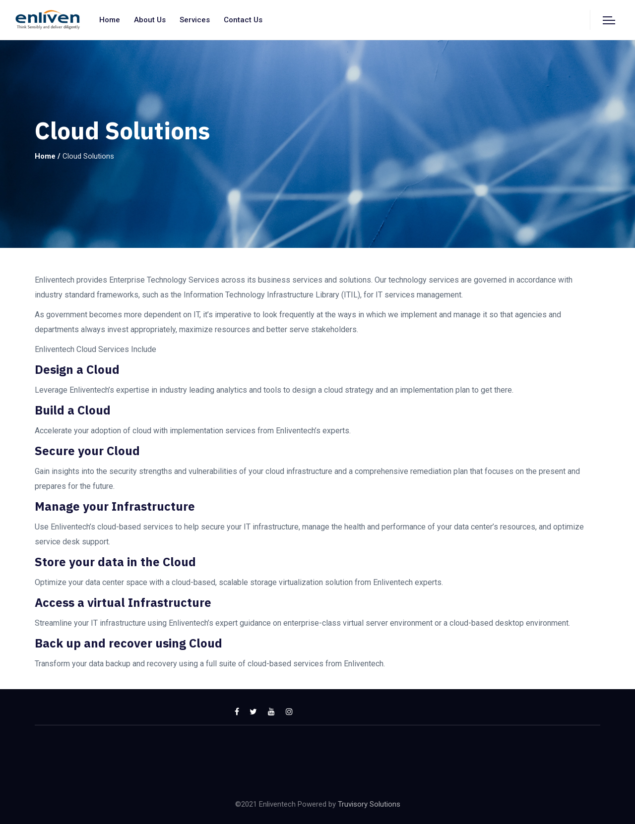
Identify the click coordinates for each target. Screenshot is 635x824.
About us (150, 19)
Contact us (243, 19)
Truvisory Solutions (369, 804)
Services (195, 19)
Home (109, 19)
